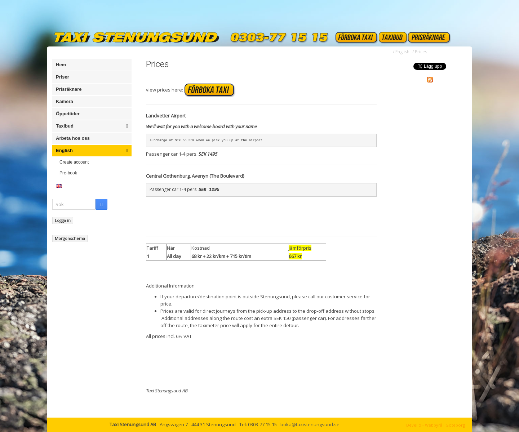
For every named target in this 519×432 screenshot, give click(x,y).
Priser (62, 77)
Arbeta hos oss (73, 138)
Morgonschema (70, 238)
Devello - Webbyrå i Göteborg (435, 425)
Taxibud (92, 126)
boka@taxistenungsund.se (310, 424)
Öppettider (68, 113)
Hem (61, 64)
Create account (74, 162)
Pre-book (68, 172)
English (92, 150)
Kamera (64, 101)
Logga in (63, 220)
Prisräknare (69, 89)
